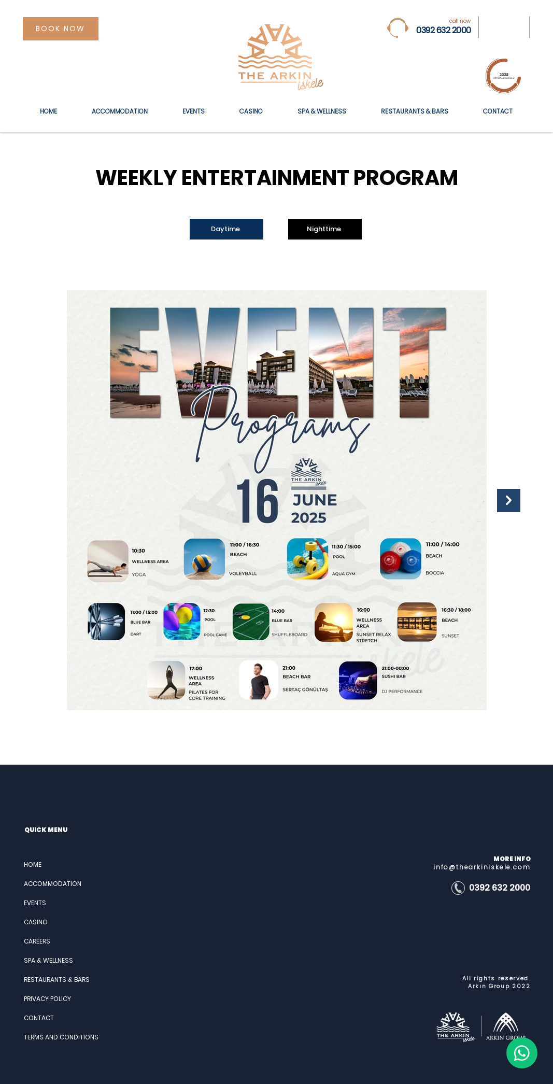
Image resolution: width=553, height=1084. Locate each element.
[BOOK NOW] (60, 28)
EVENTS (35, 902)
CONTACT (39, 1017)
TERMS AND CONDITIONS (60, 1037)
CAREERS (37, 941)
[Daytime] (226, 229)
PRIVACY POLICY (47, 998)
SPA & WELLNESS (48, 960)
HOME (32, 864)
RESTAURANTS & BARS (57, 979)
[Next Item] (508, 500)
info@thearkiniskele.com (481, 867)
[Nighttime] (325, 229)
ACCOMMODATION (52, 883)
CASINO (36, 922)
